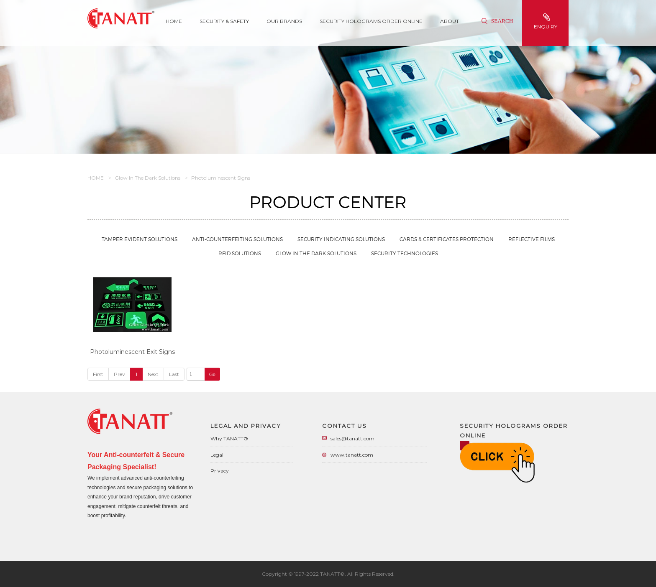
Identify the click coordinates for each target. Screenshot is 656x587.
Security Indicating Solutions (341, 239)
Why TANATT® (229, 438)
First (98, 374)
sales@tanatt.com (352, 438)
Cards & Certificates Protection (447, 239)
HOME (95, 178)
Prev (119, 374)
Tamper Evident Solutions (139, 239)
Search (497, 20)
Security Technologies (404, 253)
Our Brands (284, 21)
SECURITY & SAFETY (224, 21)
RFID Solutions (239, 253)
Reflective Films (531, 239)
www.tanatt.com (352, 455)
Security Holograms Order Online (371, 21)
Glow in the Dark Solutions (147, 178)
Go (212, 374)
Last (174, 374)
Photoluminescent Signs (220, 178)
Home (174, 21)
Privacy (219, 471)
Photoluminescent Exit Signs (132, 352)
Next (153, 374)
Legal (216, 455)
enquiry (546, 21)
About (449, 21)
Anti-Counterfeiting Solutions (237, 239)
